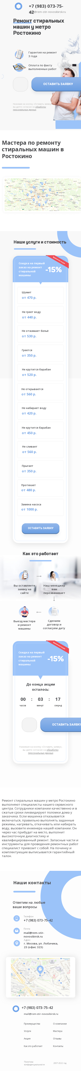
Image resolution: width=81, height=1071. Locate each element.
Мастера (57, 1031)
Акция (27, 1038)
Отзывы (57, 1038)
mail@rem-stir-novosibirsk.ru (47, 12)
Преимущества (32, 1023)
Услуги (27, 1031)
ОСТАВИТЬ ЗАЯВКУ (40, 528)
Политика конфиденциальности (34, 1063)
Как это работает (33, 1046)
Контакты (58, 1046)
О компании (60, 1023)
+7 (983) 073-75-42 (38, 920)
